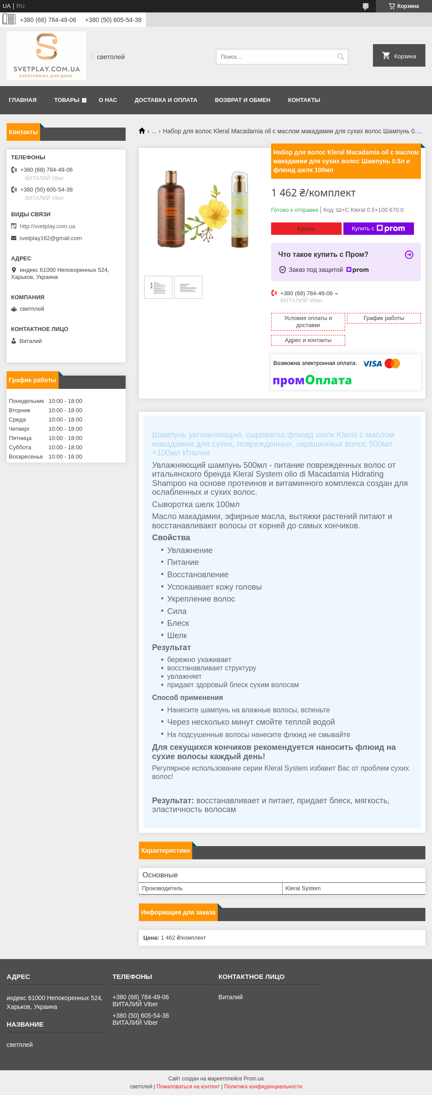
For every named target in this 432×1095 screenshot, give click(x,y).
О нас (108, 100)
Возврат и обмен (243, 100)
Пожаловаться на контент (188, 1087)
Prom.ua (254, 1079)
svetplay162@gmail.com (50, 238)
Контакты (304, 100)
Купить (306, 229)
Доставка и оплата (166, 100)
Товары (66, 100)
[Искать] (340, 56)
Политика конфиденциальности (263, 1087)
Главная (23, 100)
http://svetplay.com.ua (47, 226)
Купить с (378, 229)
